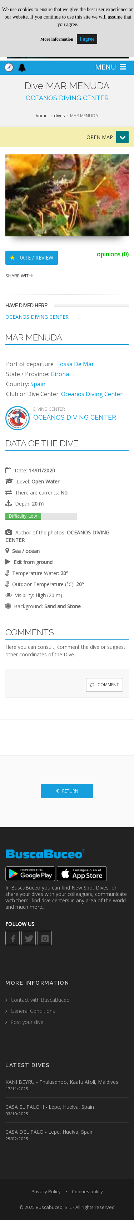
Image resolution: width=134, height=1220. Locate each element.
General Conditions (33, 1011)
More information (56, 39)
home (42, 116)
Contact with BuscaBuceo (40, 999)
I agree (87, 39)
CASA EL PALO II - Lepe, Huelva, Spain (49, 1106)
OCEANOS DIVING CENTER (67, 98)
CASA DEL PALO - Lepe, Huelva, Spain (49, 1131)
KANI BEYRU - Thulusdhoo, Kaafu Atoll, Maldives (61, 1081)
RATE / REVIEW (31, 257)
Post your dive (27, 1022)
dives (59, 116)
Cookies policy (87, 1191)
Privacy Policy (46, 1191)
